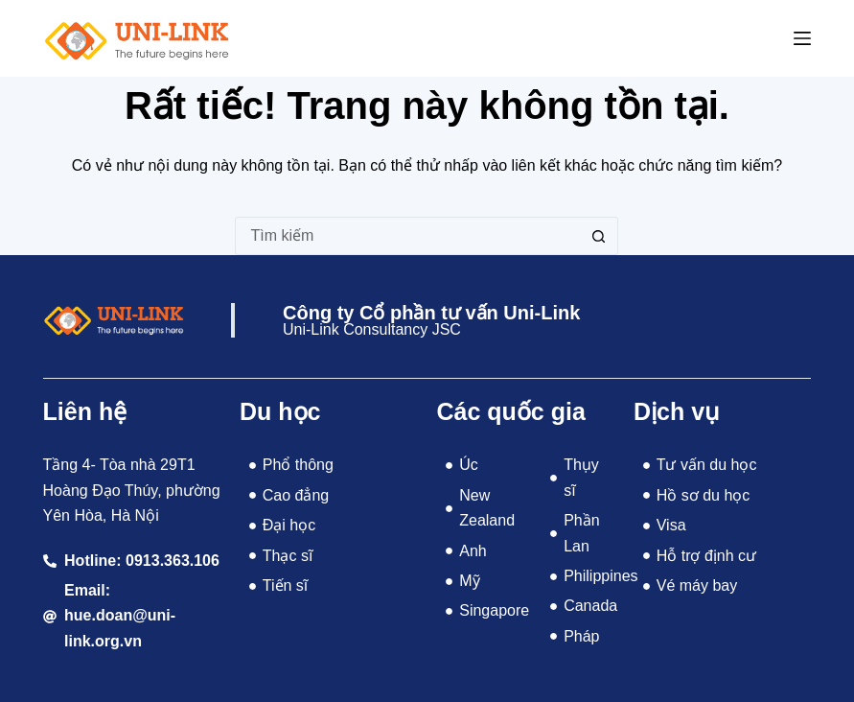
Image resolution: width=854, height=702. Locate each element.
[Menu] (802, 38)
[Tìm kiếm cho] (407, 236)
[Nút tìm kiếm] (599, 236)
